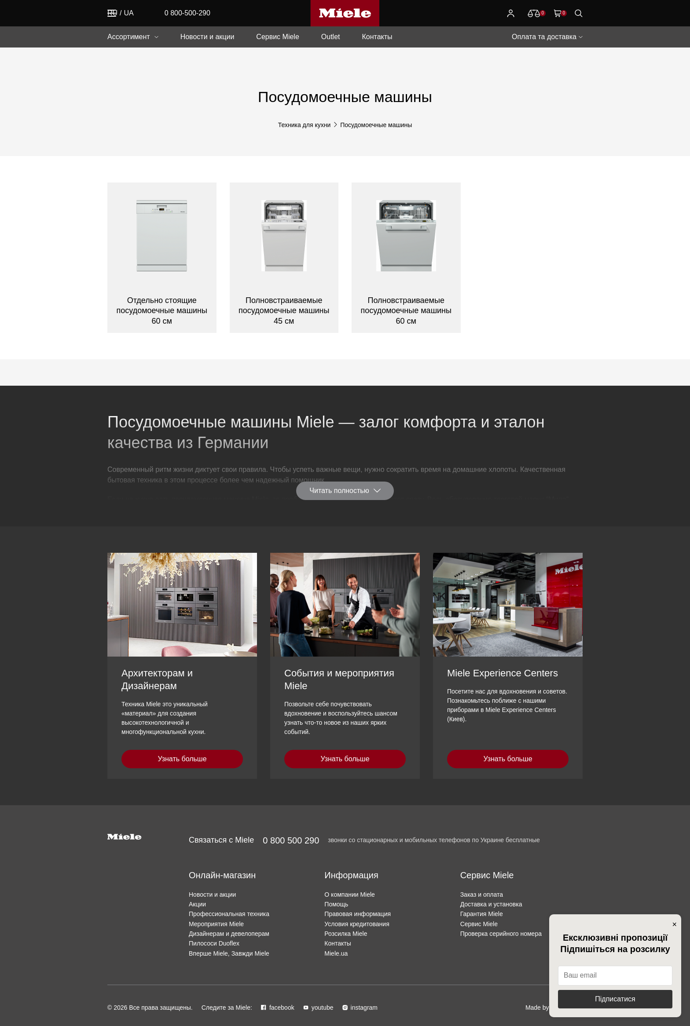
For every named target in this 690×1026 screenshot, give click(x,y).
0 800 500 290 (291, 840)
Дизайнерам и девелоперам (229, 933)
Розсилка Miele (345, 933)
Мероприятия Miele (216, 923)
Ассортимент (128, 36)
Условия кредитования (356, 923)
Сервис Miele (277, 36)
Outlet (330, 36)
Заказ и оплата (481, 894)
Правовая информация (357, 913)
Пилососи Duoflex (214, 943)
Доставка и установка (491, 904)
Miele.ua (336, 953)
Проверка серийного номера (501, 933)
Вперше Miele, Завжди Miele (229, 953)
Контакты (377, 36)
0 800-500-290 (187, 13)
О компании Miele (349, 894)
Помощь (336, 904)
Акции (197, 904)
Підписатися (615, 999)
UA (129, 13)
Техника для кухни (304, 124)
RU (112, 13)
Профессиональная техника (229, 913)
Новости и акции (207, 36)
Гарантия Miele (481, 913)
